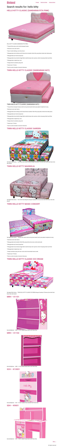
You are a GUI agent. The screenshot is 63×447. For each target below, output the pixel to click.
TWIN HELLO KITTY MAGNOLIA (21, 166)
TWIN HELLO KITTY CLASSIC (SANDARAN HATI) (28, 70)
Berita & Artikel (44, 2)
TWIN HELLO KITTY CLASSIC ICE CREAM (25, 259)
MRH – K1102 (13, 333)
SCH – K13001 (13, 369)
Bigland (11, 2)
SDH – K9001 (13, 405)
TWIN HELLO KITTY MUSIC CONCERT (23, 204)
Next (54, 441)
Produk (37, 2)
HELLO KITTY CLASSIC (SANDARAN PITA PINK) (28, 10)
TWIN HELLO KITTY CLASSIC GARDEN (24, 128)
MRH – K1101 (13, 297)
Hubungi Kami (52, 2)
